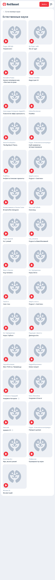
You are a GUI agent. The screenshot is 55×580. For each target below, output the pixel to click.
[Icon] (6, 41)
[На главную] (11, 4)
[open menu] (51, 4)
